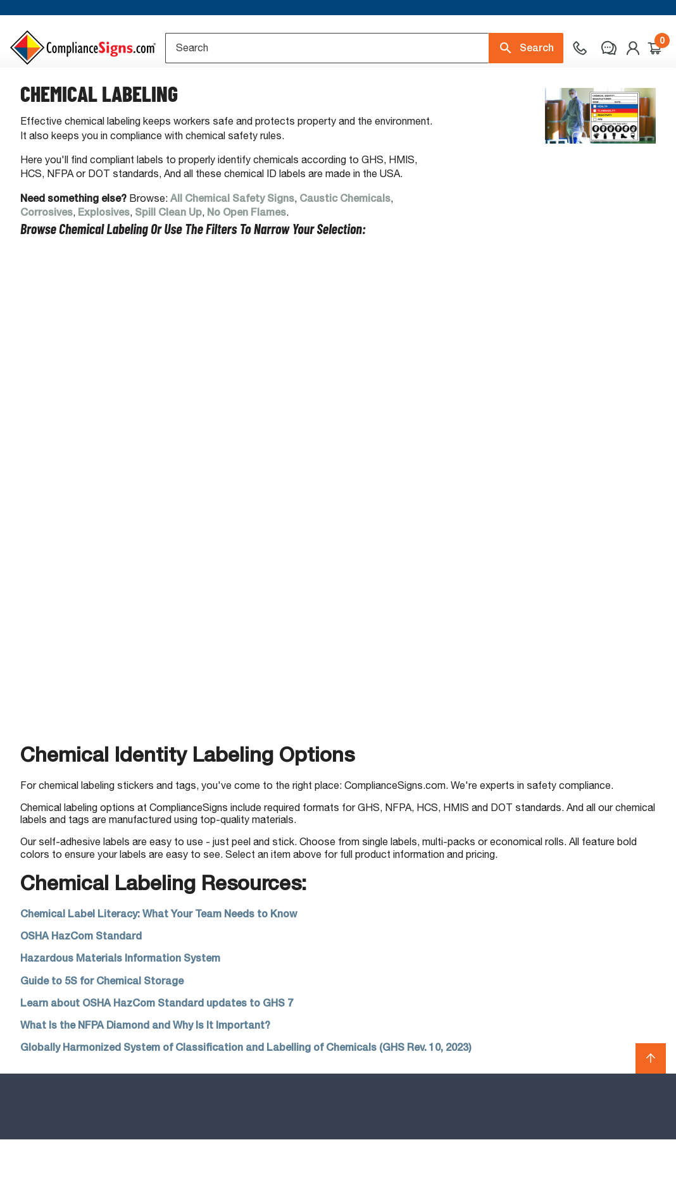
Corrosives (46, 263)
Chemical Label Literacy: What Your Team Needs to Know (158, 964)
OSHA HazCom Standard (81, 986)
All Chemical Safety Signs (232, 249)
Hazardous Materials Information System (120, 1008)
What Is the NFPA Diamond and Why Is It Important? (145, 1075)
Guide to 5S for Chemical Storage (102, 1031)
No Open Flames (246, 263)
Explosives (104, 263)
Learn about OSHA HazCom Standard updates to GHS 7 (156, 1053)
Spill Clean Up (168, 263)
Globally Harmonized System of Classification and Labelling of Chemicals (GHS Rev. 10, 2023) (246, 1098)
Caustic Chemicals (345, 249)
